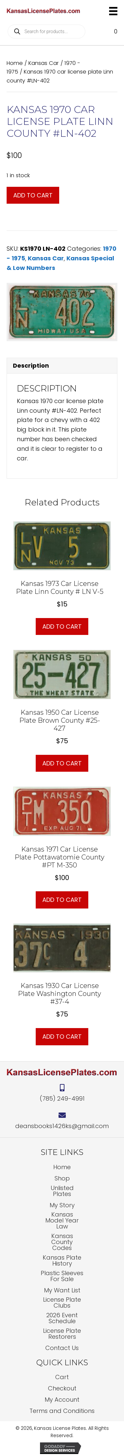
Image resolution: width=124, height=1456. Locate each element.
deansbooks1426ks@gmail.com (62, 1126)
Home (15, 63)
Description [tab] (31, 365)
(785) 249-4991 (62, 1098)
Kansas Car (43, 63)
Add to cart (33, 195)
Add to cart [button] (62, 626)
